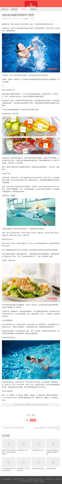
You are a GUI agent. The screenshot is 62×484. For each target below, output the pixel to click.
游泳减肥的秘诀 (53, 465)
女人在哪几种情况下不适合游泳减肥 (13, 428)
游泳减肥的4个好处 (38, 447)
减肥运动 (24, 9)
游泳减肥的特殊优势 (38, 465)
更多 (33, 415)
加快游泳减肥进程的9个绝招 (18, 14)
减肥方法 (4, 9)
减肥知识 (33, 9)
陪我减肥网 (31, 3)
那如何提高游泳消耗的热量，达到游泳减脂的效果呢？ (9, 449)
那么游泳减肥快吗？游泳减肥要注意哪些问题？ (47, 429)
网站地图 (41, 481)
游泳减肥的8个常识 (23, 447)
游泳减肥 (33, 420)
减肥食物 (14, 9)
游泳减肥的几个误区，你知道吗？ (23, 466)
